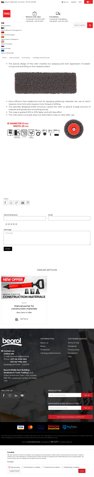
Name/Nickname (11, 247)
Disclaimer (72, 378)
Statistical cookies (52, 467)
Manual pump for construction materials (24, 339)
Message (8, 261)
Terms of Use (73, 374)
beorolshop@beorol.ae (19, 388)
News (12, 33)
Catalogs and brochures (50, 385)
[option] (24, 331)
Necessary (15, 467)
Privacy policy (73, 381)
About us (44, 374)
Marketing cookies (71, 467)
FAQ (70, 388)
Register (73, 2)
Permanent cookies (32, 467)
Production (45, 381)
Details (24, 351)
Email (50, 247)
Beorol (6, 33)
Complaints (72, 385)
